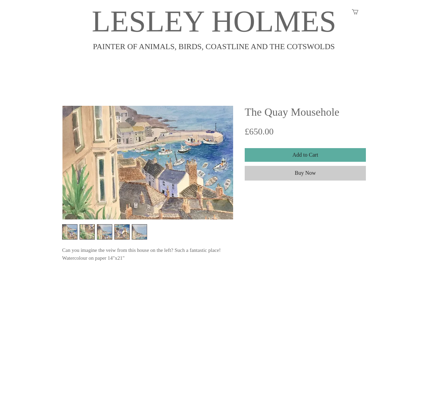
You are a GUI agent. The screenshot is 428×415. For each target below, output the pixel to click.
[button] (358, 11)
